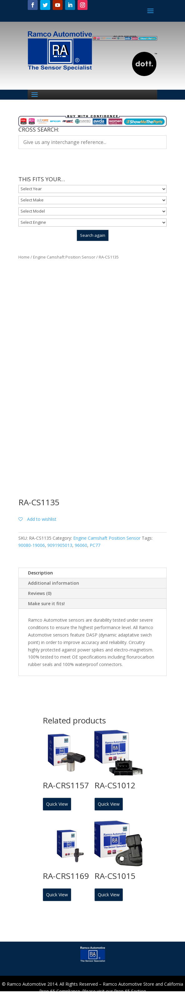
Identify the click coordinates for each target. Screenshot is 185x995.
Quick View (57, 804)
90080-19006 (31, 545)
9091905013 (59, 545)
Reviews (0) (39, 593)
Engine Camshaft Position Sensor (64, 257)
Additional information (53, 583)
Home (24, 257)
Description (40, 573)
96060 (81, 545)
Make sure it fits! (46, 603)
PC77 (95, 545)
